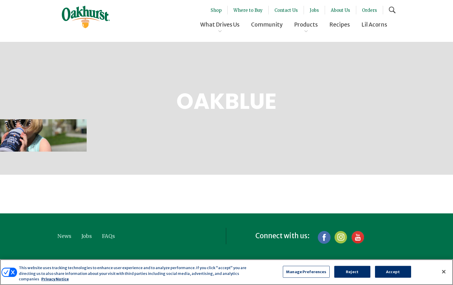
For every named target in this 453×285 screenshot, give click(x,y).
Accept (393, 271)
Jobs (314, 10)
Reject (352, 271)
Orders (369, 10)
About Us (340, 10)
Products (306, 24)
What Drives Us (220, 24)
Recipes (339, 24)
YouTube (357, 237)
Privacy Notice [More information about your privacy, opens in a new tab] (55, 279)
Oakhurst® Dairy (86, 17)
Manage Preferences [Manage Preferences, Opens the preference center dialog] (306, 271)
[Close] (443, 271)
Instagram (340, 237)
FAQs (108, 236)
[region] (226, 272)
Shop (216, 10)
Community (267, 24)
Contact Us (286, 10)
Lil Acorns (374, 24)
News (64, 236)
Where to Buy (248, 10)
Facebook (324, 237)
